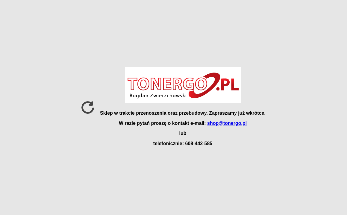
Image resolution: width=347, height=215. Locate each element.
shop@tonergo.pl (227, 123)
